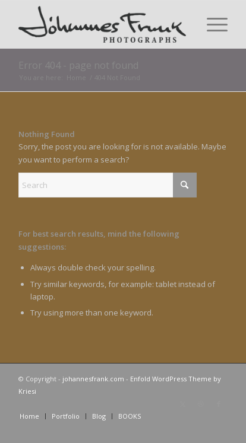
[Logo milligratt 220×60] (102, 24)
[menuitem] (211, 24)
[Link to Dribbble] (201, 404)
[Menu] (211, 24)
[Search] (107, 185)
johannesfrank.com (93, 378)
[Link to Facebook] (219, 404)
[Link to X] (183, 404)
